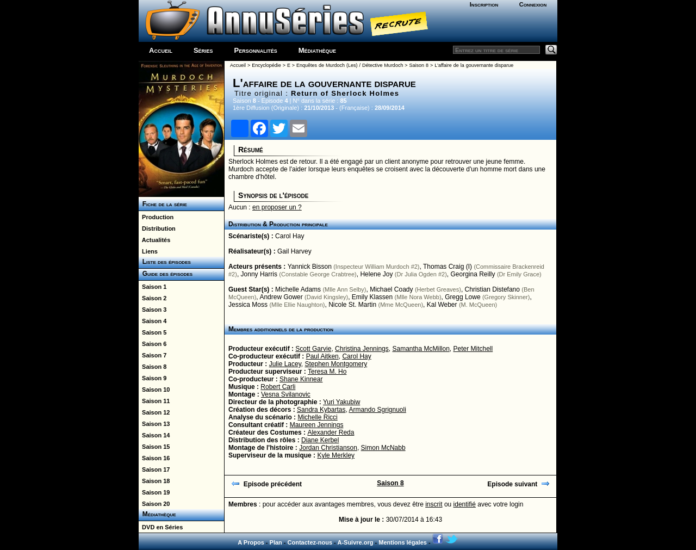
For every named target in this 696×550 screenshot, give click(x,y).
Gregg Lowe (462, 297)
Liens (148, 251)
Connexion (533, 4)
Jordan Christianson (328, 448)
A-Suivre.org (355, 542)
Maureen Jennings (317, 425)
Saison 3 (152, 309)
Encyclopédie (266, 65)
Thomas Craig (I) (447, 266)
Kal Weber (442, 304)
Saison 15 (154, 446)
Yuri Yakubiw (341, 402)
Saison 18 (154, 481)
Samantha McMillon (420, 349)
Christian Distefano (492, 289)
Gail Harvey (294, 251)
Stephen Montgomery (336, 364)
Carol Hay (289, 236)
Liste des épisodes (165, 261)
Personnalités (255, 50)
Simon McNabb (383, 448)
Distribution (157, 228)
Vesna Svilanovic (285, 394)
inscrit (433, 504)
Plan (276, 542)
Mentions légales (402, 542)
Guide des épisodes (165, 273)
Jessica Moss (248, 304)
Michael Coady (391, 289)
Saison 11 (154, 401)
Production (156, 217)
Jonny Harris (259, 274)
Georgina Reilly (472, 274)
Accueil (160, 50)
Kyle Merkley (336, 455)
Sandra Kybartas (321, 409)
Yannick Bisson (310, 266)
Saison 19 (154, 492)
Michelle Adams (298, 289)
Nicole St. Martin (352, 304)
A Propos (251, 542)
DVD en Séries (161, 527)
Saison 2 (152, 298)
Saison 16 (154, 458)
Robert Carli (277, 387)
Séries (203, 50)
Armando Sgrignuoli (377, 409)
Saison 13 (154, 424)
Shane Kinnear (300, 379)
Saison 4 (152, 321)
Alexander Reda (330, 432)
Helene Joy (376, 274)
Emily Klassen (372, 297)
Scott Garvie (313, 349)
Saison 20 (154, 503)
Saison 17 (154, 469)
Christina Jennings (362, 349)
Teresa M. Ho (327, 371)
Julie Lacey (285, 364)
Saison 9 (152, 378)
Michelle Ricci (317, 417)
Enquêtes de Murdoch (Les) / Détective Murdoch (349, 65)
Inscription (484, 4)
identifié (464, 504)
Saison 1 (152, 286)
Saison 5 (152, 332)
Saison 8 (152, 366)
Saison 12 (154, 412)
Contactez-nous (310, 542)
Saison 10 (154, 389)
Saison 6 (152, 344)
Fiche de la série (163, 204)
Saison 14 (154, 435)
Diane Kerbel (320, 440)
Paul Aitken (322, 356)
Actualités (154, 240)
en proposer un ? (277, 207)
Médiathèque (317, 50)
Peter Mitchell (473, 349)
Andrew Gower (280, 297)
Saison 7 (152, 355)
